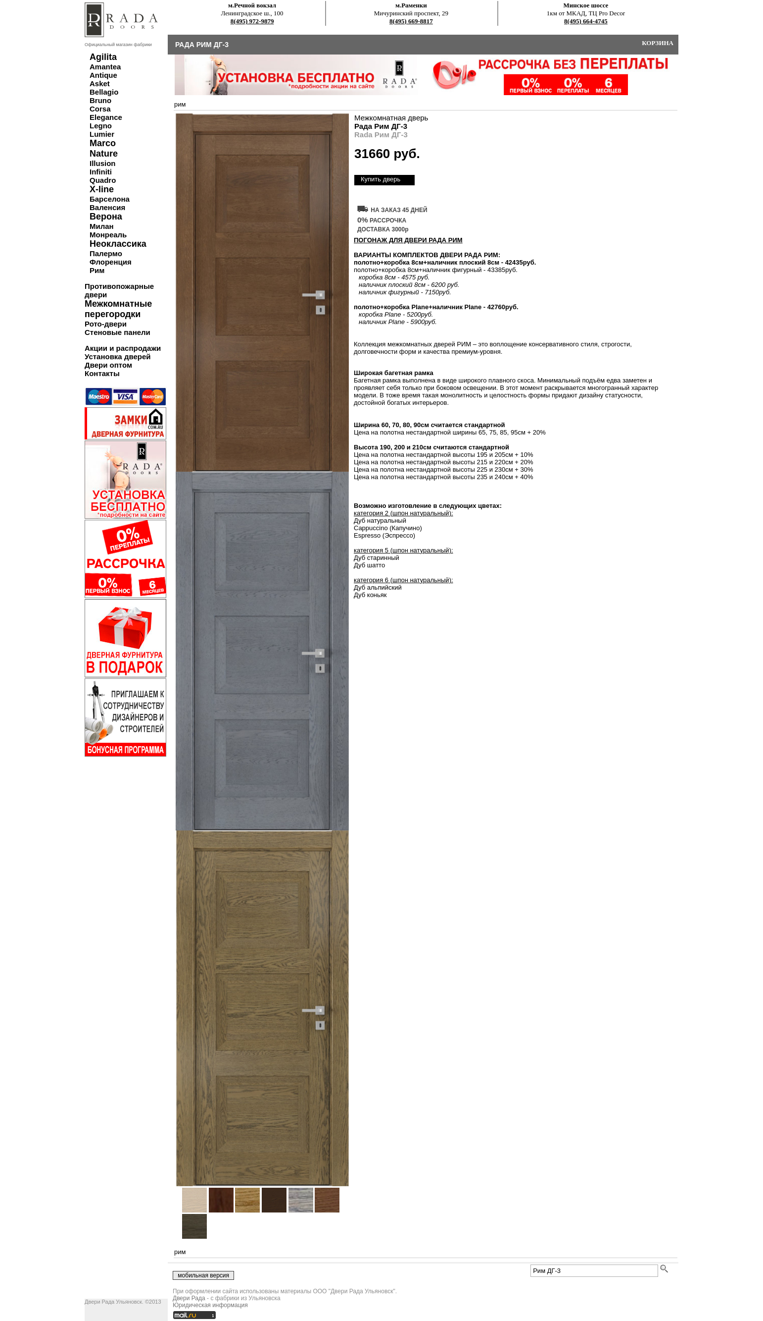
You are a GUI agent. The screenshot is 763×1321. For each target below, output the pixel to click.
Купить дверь (380, 179)
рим (180, 104)
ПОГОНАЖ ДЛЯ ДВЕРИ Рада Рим (408, 240)
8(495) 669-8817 (411, 21)
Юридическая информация (210, 1305)
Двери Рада (189, 1298)
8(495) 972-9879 (252, 21)
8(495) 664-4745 (586, 21)
